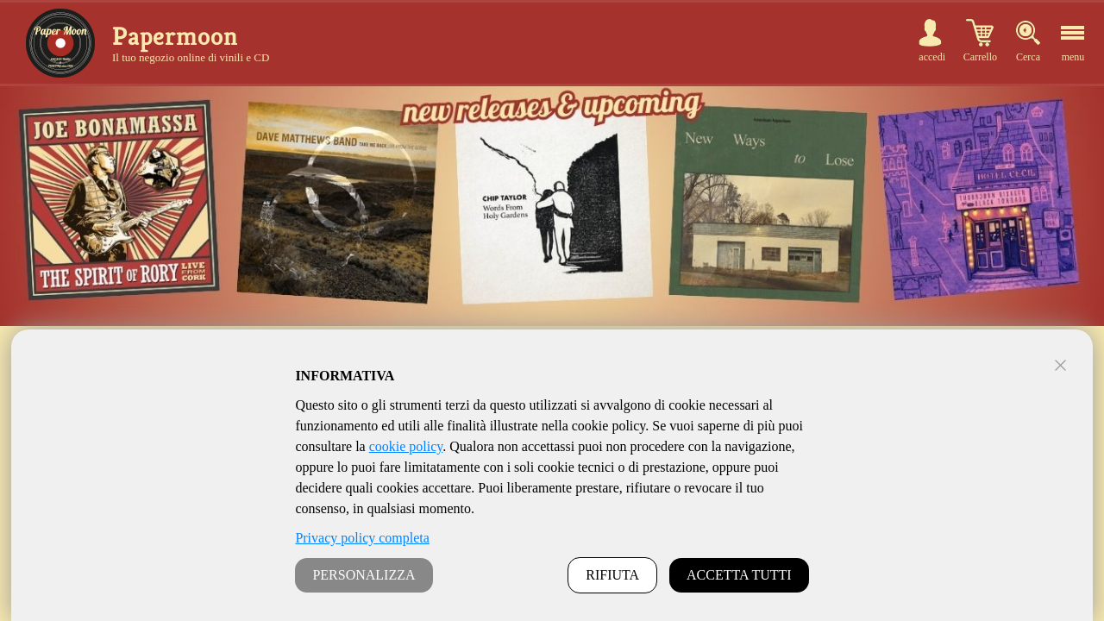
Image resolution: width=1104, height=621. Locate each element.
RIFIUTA (612, 575)
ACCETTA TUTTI (739, 575)
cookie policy (406, 446)
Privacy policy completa (362, 537)
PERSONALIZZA (363, 575)
